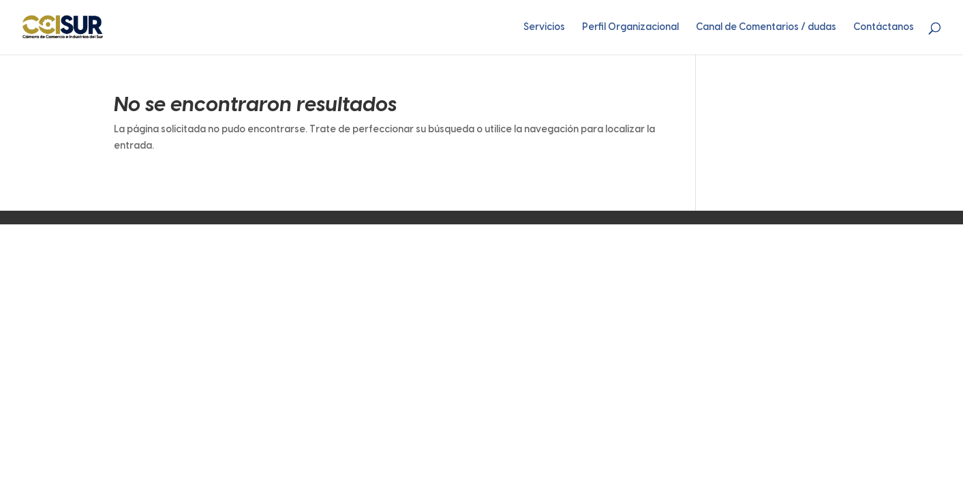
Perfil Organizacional (630, 28)
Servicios (544, 28)
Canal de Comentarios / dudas (766, 28)
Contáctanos (883, 28)
